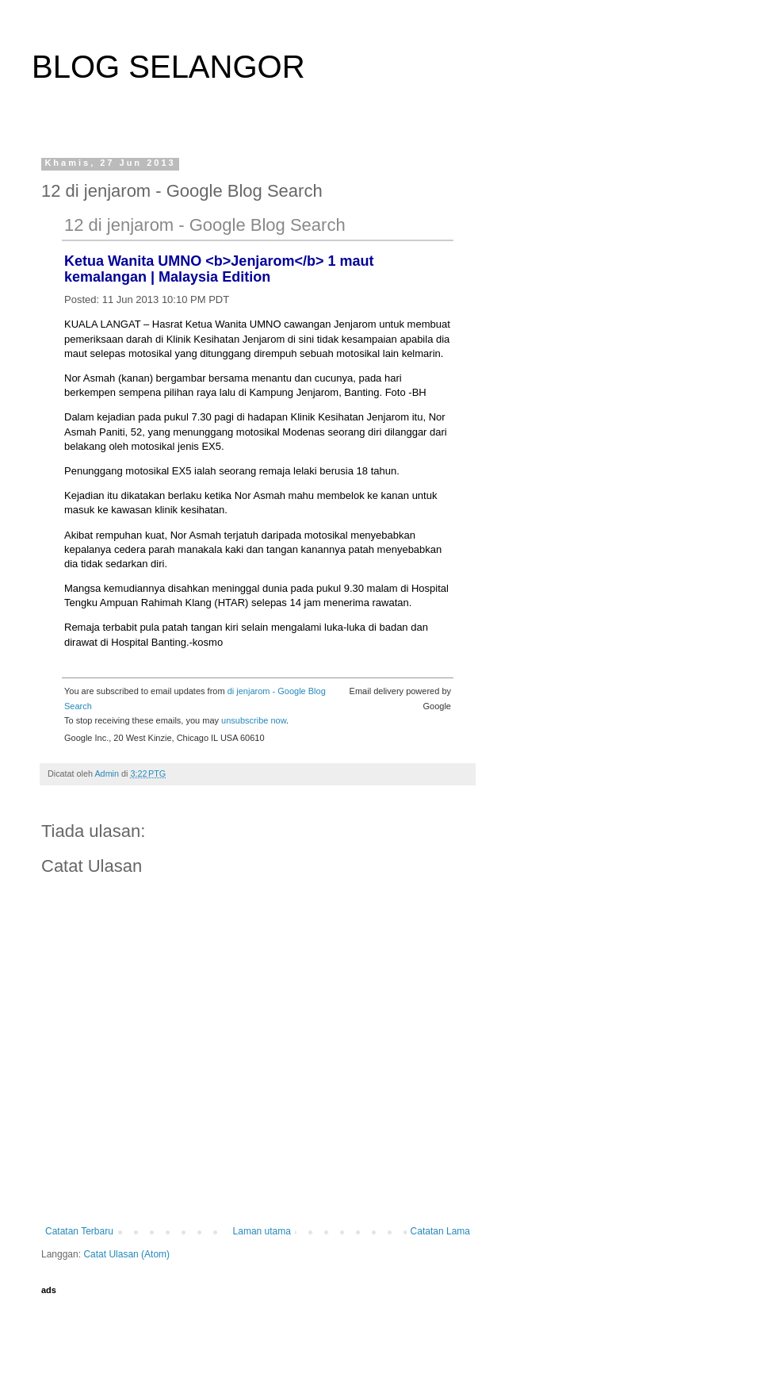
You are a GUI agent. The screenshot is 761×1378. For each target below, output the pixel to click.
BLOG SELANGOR (168, 66)
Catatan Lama (440, 1231)
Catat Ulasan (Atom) (126, 1254)
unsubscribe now (253, 720)
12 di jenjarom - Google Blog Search (205, 225)
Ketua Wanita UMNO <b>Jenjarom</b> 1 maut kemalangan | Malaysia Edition (218, 269)
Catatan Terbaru (79, 1231)
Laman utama (262, 1231)
